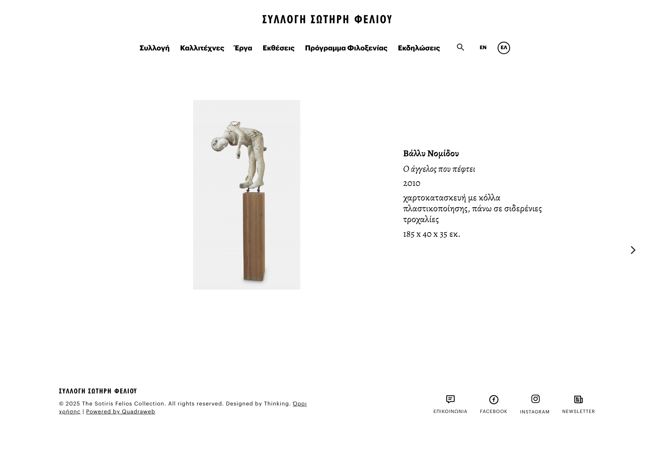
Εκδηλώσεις (419, 48)
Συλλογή (155, 48)
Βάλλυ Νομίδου (431, 153)
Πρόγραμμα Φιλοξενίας (346, 48)
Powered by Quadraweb (121, 412)
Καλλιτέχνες (202, 48)
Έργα (243, 48)
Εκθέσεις (279, 48)
